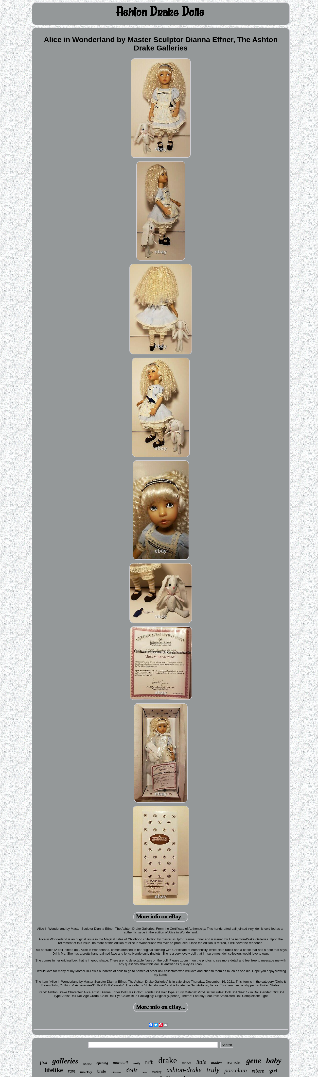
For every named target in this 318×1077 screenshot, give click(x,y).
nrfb (149, 1062)
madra (216, 1063)
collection (116, 1072)
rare (71, 1071)
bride (101, 1071)
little (201, 1062)
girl (273, 1071)
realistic (234, 1062)
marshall (120, 1062)
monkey (156, 1072)
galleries (65, 1061)
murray (86, 1071)
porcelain (235, 1070)
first (43, 1062)
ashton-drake (183, 1070)
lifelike (53, 1070)
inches (186, 1063)
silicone (87, 1063)
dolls (131, 1070)
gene (253, 1060)
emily (136, 1063)
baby (274, 1060)
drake (167, 1060)
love (144, 1072)
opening (102, 1063)
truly (212, 1070)
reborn (258, 1071)
